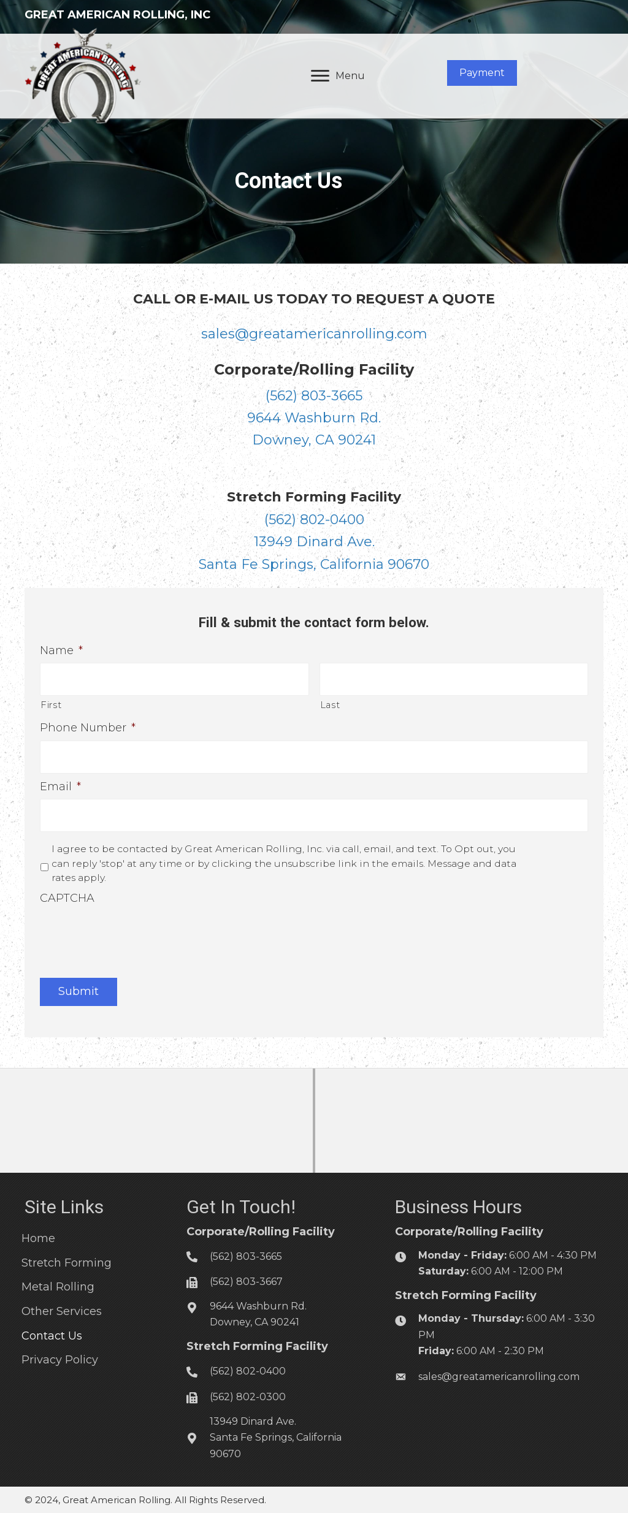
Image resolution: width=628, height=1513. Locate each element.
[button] (482, 73)
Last (330, 703)
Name (61, 650)
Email (60, 783)
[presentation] (133, 930)
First (50, 703)
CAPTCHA (67, 894)
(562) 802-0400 (314, 519)
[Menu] (338, 76)
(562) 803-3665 (314, 395)
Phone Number (88, 726)
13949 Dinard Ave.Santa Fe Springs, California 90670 (276, 1433)
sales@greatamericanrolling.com (314, 334)
